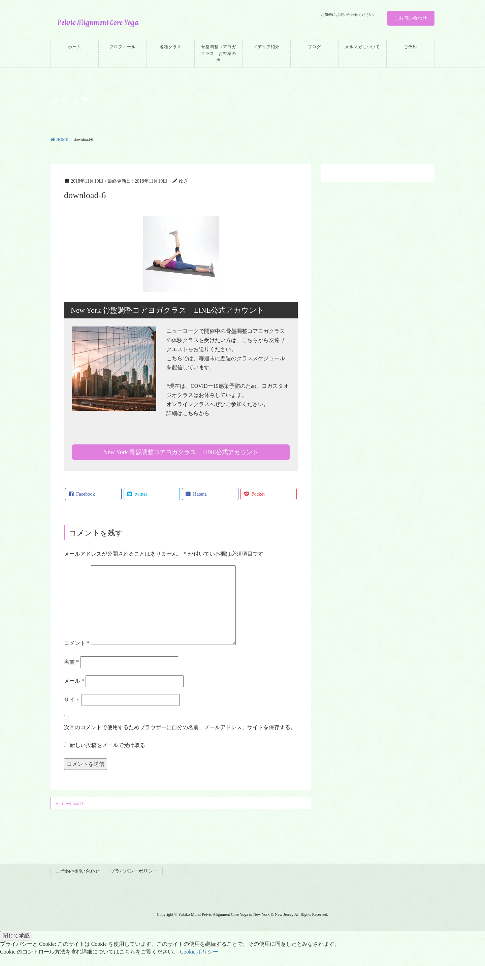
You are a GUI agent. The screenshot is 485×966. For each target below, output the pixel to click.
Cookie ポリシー (199, 952)
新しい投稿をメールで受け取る (107, 745)
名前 (71, 662)
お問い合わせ (411, 18)
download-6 (73, 803)
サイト (72, 700)
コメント (77, 643)
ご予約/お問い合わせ (78, 871)
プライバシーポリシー (133, 871)
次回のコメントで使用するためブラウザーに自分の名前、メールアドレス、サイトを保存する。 (180, 727)
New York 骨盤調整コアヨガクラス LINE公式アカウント (181, 452)
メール (74, 681)
